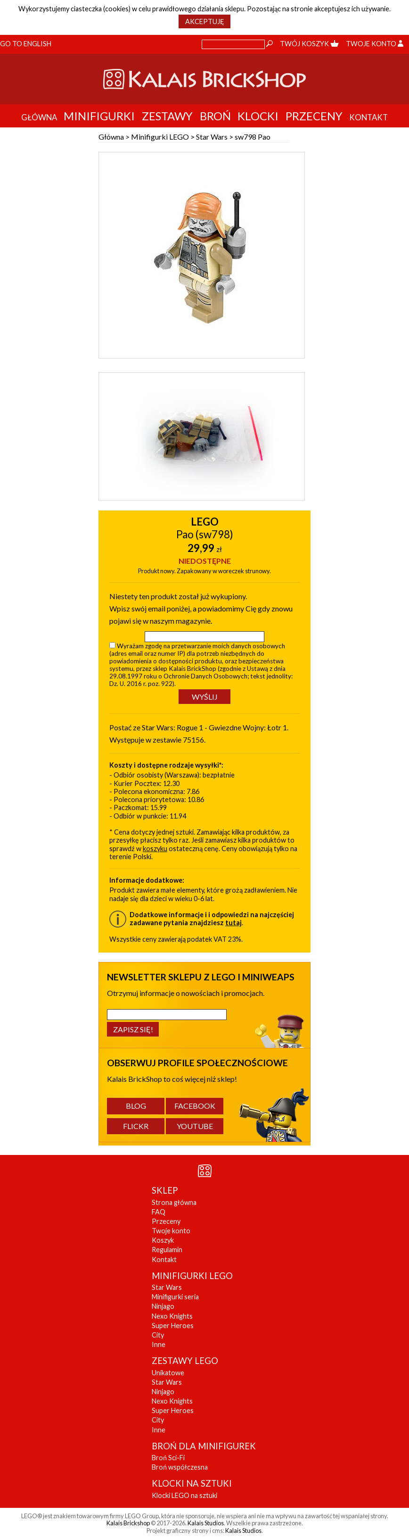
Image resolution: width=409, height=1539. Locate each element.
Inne (158, 1344)
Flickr (135, 1125)
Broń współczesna (180, 1467)
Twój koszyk (309, 44)
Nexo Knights (172, 1316)
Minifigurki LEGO (160, 136)
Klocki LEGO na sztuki (184, 1495)
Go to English (25, 44)
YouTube (195, 1125)
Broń (215, 116)
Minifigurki (99, 116)
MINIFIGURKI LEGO (192, 1276)
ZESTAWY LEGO (185, 1360)
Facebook (194, 1105)
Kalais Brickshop (128, 1523)
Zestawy (167, 116)
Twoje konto (374, 44)
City (158, 1335)
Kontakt (164, 1259)
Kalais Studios (206, 1523)
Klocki (257, 116)
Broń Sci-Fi (168, 1458)
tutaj (233, 923)
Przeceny (314, 116)
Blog (136, 1105)
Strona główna (174, 1202)
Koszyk (163, 1240)
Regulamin (167, 1250)
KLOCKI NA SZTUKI (192, 1483)
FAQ (158, 1212)
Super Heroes (173, 1326)
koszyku (155, 849)
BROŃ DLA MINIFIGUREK (204, 1446)
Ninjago (163, 1306)
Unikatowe (168, 1373)
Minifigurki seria (175, 1297)
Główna (111, 136)
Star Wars (212, 136)
